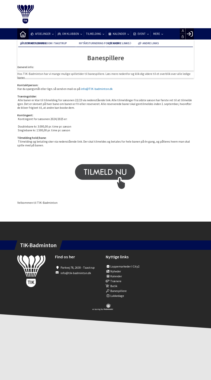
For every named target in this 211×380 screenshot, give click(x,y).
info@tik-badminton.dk (76, 273)
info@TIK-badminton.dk (97, 89)
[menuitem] (23, 34)
